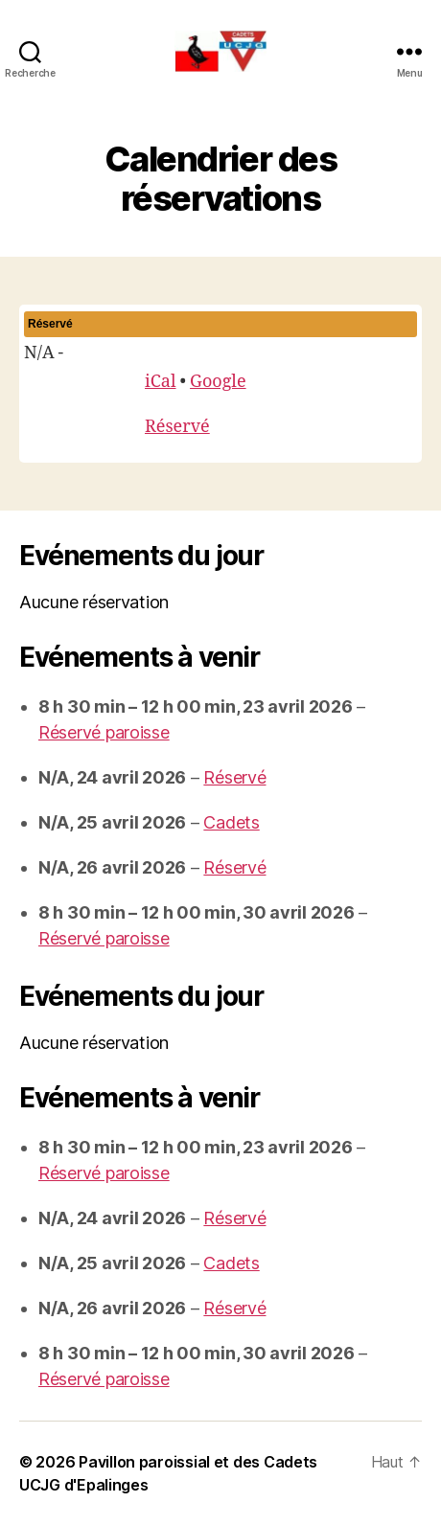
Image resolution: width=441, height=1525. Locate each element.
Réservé (177, 427)
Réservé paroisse (104, 732)
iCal (160, 382)
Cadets (231, 822)
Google (218, 382)
